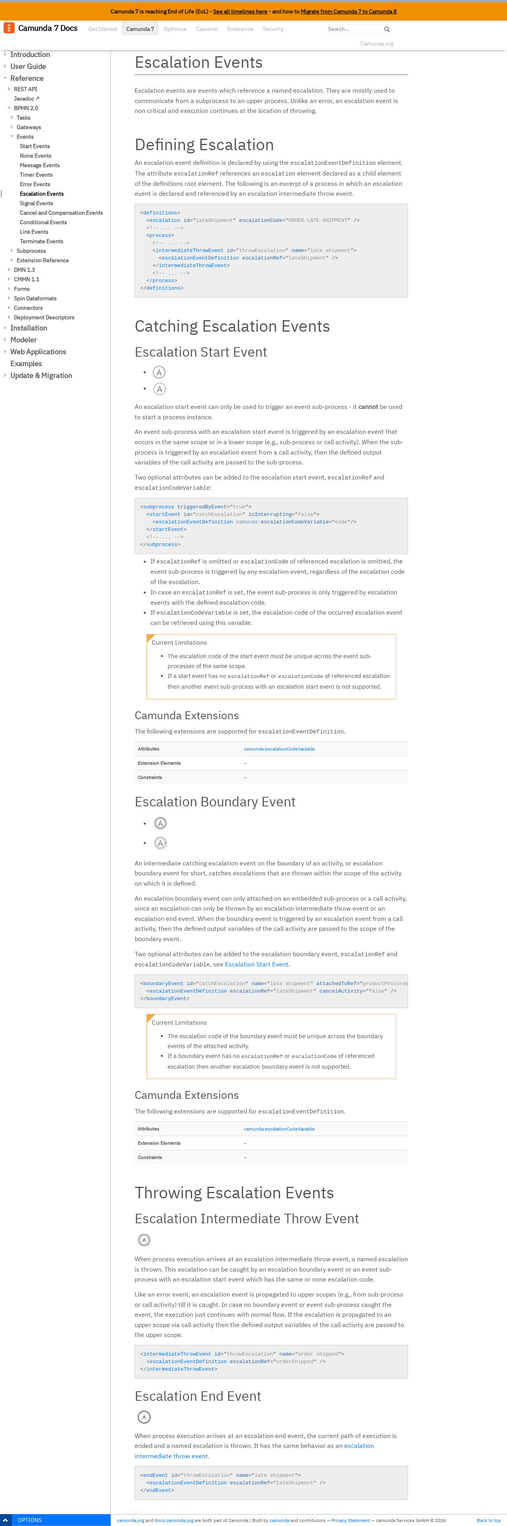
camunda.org (130, 1520)
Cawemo (207, 28)
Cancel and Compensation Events (61, 212)
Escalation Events (42, 193)
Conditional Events (43, 222)
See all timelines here (240, 11)
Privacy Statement (351, 1520)
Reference (27, 78)
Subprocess (31, 250)
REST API (25, 89)
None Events (35, 155)
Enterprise (240, 28)
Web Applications (38, 351)
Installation (28, 327)
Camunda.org (376, 43)
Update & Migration (41, 375)
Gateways (29, 127)
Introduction (30, 54)
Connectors (28, 307)
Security (273, 28)
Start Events (35, 146)
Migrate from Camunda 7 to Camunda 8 (348, 11)
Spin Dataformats (35, 298)
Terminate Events (41, 241)
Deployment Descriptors (44, 317)
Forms (22, 288)
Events (25, 136)
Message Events (40, 165)
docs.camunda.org (173, 1520)
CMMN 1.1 (26, 279)
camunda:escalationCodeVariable (279, 749)
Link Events (34, 231)
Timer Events (36, 174)
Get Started (102, 28)
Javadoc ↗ (27, 98)
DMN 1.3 (24, 269)
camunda (279, 1520)
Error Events (35, 184)
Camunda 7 (140, 28)
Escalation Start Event (256, 964)
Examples (26, 363)
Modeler (23, 339)
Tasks (23, 117)
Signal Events (36, 203)
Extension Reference (43, 260)
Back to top (489, 1520)
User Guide (28, 66)
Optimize (175, 28)
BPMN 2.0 (26, 108)
